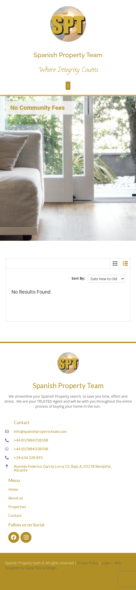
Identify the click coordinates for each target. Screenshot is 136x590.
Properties (17, 506)
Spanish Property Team (68, 55)
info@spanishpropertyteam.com (40, 431)
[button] (68, 86)
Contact (15, 515)
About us (15, 498)
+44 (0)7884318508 (31, 440)
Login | (108, 563)
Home (13, 489)
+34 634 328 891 (28, 457)
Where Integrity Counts (68, 70)
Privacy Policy (87, 563)
